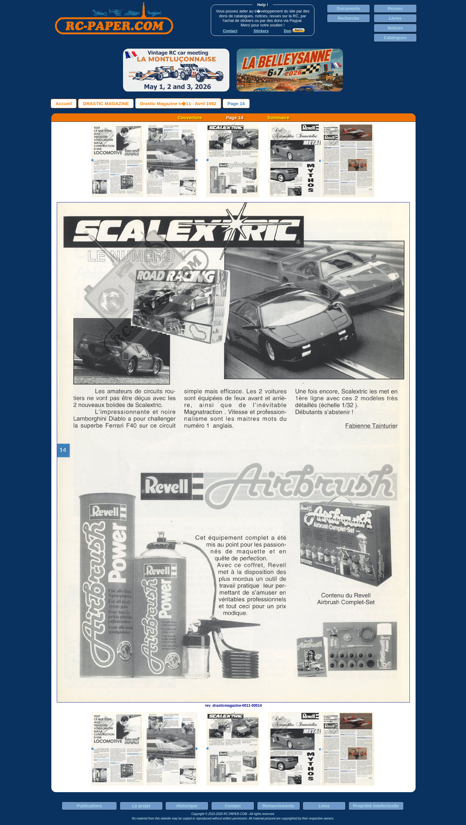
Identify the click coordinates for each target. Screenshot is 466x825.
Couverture (190, 117)
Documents (348, 8)
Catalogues (395, 37)
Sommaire (278, 117)
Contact (233, 805)
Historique (186, 805)
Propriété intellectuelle (376, 805)
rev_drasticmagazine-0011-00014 (233, 703)
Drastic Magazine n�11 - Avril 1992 (178, 103)
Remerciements (278, 805)
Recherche (348, 18)
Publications (89, 805)
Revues (395, 8)
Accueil (64, 103)
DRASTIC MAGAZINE (106, 103)
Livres (395, 18)
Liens (324, 805)
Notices (395, 28)
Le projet (141, 805)
